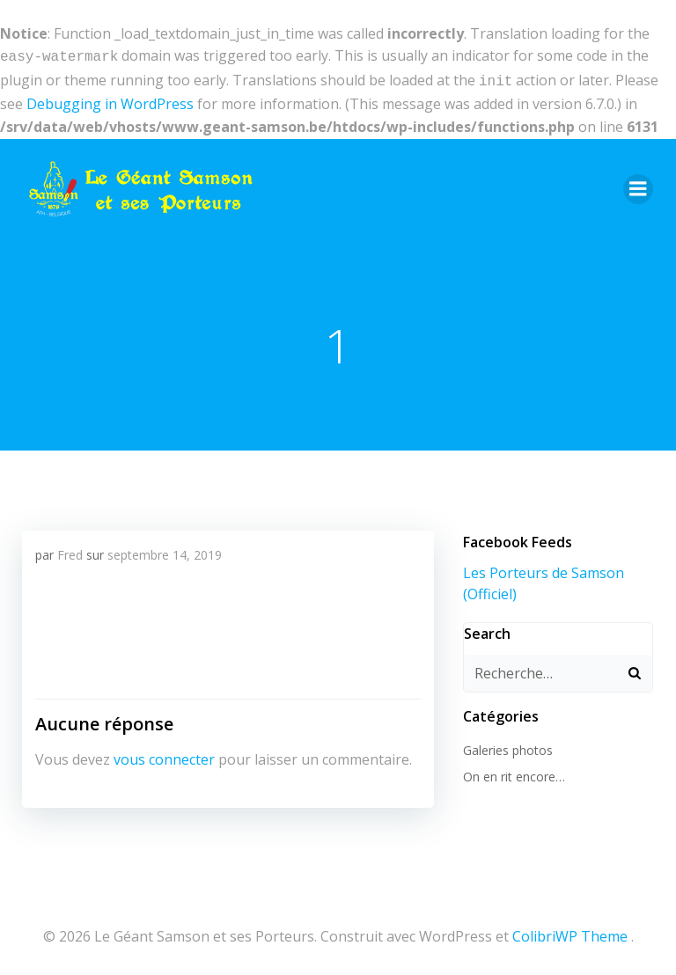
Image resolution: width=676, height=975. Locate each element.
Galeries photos (506, 744)
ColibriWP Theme (570, 928)
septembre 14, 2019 (164, 550)
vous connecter (163, 755)
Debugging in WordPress (110, 100)
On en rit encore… (512, 771)
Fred (69, 550)
